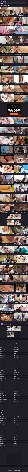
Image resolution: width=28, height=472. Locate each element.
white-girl (17, 437)
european (2, 391)
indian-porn (3, 431)
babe (2, 353)
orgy (16, 374)
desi (2, 383)
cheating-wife (3, 370)
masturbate (17, 347)
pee (15, 383)
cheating (2, 368)
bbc (1, 357)
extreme (2, 393)
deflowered (3, 380)
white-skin (17, 439)
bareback (2, 355)
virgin (16, 427)
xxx (15, 445)
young (16, 447)
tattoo (16, 410)
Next (25, 324)
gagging (2, 406)
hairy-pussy (3, 418)
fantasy (2, 403)
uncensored (17, 418)
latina (2, 447)
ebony (2, 385)
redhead (16, 395)
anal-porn (2, 349)
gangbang (3, 408)
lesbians (2, 452)
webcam (16, 431)
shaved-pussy (17, 403)
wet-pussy (17, 435)
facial (2, 397)
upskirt (16, 422)
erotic (2, 387)
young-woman (17, 450)
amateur (2, 343)
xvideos (16, 443)
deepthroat (3, 376)
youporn (16, 452)
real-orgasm (17, 391)
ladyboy (2, 445)
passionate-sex (17, 378)
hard (2, 422)
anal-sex (2, 351)
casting (2, 366)
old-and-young (17, 366)
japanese (2, 439)
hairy (2, 416)
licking (16, 343)
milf (16, 353)
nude (16, 364)
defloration (3, 378)
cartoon (2, 364)
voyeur (16, 429)
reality (16, 393)
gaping (2, 410)
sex (16, 397)
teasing (16, 412)
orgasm (16, 372)
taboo (16, 408)
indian (2, 429)
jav (1, 441)
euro (2, 389)
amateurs (2, 345)
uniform (16, 420)
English (27, 1)
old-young (17, 368)
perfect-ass (17, 385)
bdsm (2, 362)
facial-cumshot (3, 399)
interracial (3, 435)
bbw (2, 359)
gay (1, 412)
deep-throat (3, 374)
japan (2, 437)
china (2, 372)
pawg (16, 380)
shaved (16, 401)
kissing (2, 443)
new (16, 362)
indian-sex (3, 433)
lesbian (2, 450)
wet (15, 433)
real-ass (16, 389)
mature (16, 351)
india (2, 427)
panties (16, 376)
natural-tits (17, 359)
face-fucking (3, 395)
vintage (16, 424)
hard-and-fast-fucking (5, 424)
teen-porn (17, 416)
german (2, 414)
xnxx (15, 441)
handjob (2, 420)
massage (16, 345)
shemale (16, 406)
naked (16, 355)
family (2, 401)
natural (16, 357)
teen (16, 414)
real (16, 387)
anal (2, 347)
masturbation (17, 349)
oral (16, 370)
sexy (16, 399)
